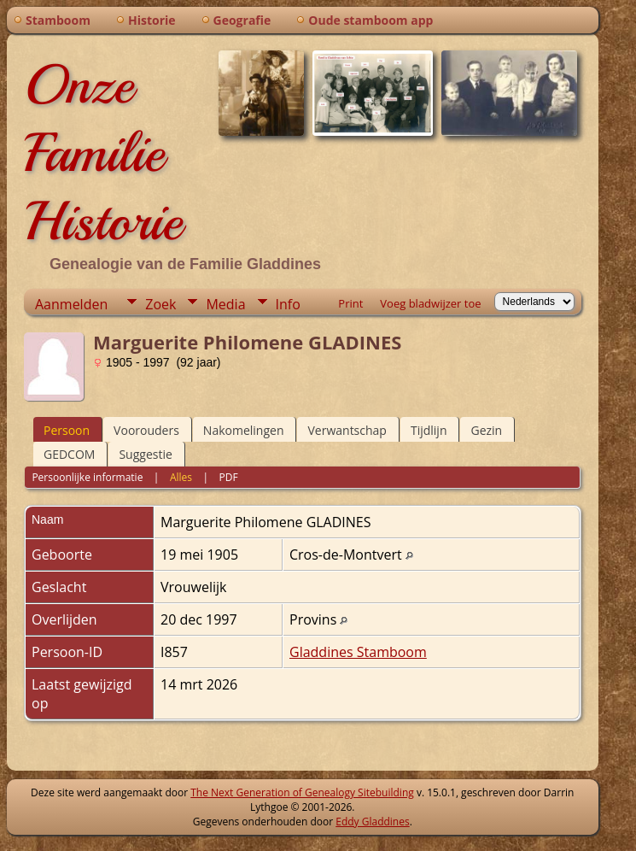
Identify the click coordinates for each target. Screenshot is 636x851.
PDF (228, 477)
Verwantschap (346, 430)
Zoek (160, 304)
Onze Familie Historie (103, 152)
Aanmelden (71, 304)
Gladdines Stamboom (358, 652)
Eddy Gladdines (372, 821)
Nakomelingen (243, 430)
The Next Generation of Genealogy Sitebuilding (302, 792)
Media (225, 304)
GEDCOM (69, 454)
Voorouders (146, 430)
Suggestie (145, 454)
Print (350, 303)
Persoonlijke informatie (87, 477)
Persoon (67, 430)
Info (288, 304)
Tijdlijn (429, 430)
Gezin (486, 430)
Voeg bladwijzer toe (430, 303)
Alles (181, 477)
